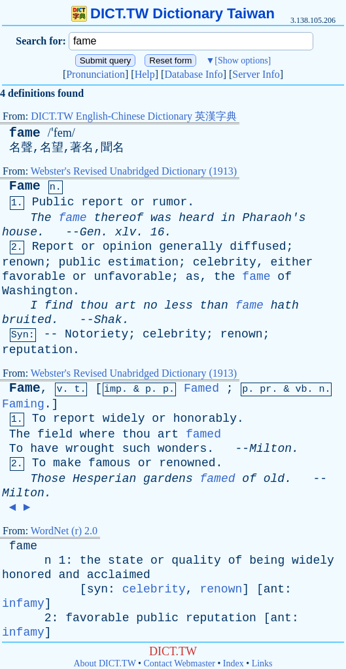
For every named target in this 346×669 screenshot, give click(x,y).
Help (145, 74)
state (125, 560)
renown (23, 262)
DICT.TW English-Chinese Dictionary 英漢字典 (134, 116)
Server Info (255, 74)
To (39, 418)
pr (265, 389)
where (97, 434)
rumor (169, 202)
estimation (143, 262)
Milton (270, 448)
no (150, 305)
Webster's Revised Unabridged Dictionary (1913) (134, 171)
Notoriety (96, 334)
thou (94, 305)
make (67, 463)
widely (124, 418)
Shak (108, 319)
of (284, 276)
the (224, 276)
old (274, 478)
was (160, 217)
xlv (125, 232)
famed (203, 434)
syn (97, 589)
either (292, 262)
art (125, 305)
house (19, 232)
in (228, 217)
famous (109, 463)
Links (262, 663)
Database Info (193, 74)
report (102, 202)
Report (53, 246)
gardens (168, 478)
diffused (258, 246)
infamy (23, 603)
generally (190, 246)
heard (196, 217)
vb (301, 389)
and (68, 574)
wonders (182, 448)
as (193, 276)
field (55, 434)
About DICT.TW (104, 663)
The (40, 217)
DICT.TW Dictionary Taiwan (173, 13)
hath (285, 305)
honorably (205, 418)
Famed (201, 388)
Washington (37, 291)
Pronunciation (95, 74)
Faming (23, 404)
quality (196, 560)
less (179, 305)
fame (25, 133)
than (214, 305)
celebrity (224, 262)
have (44, 448)
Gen (90, 232)
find (58, 305)
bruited (27, 319)
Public (53, 202)
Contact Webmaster (179, 663)
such (136, 448)
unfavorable (132, 276)
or (138, 202)
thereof (118, 217)
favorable (33, 276)
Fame (25, 186)
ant (274, 589)
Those (47, 478)
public (79, 262)
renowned (187, 463)
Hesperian (104, 478)
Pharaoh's (273, 217)
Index (233, 663)
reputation (37, 349)
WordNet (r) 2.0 (64, 530)
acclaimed (118, 574)
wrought (90, 448)
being (267, 560)
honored (27, 574)
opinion (127, 246)
